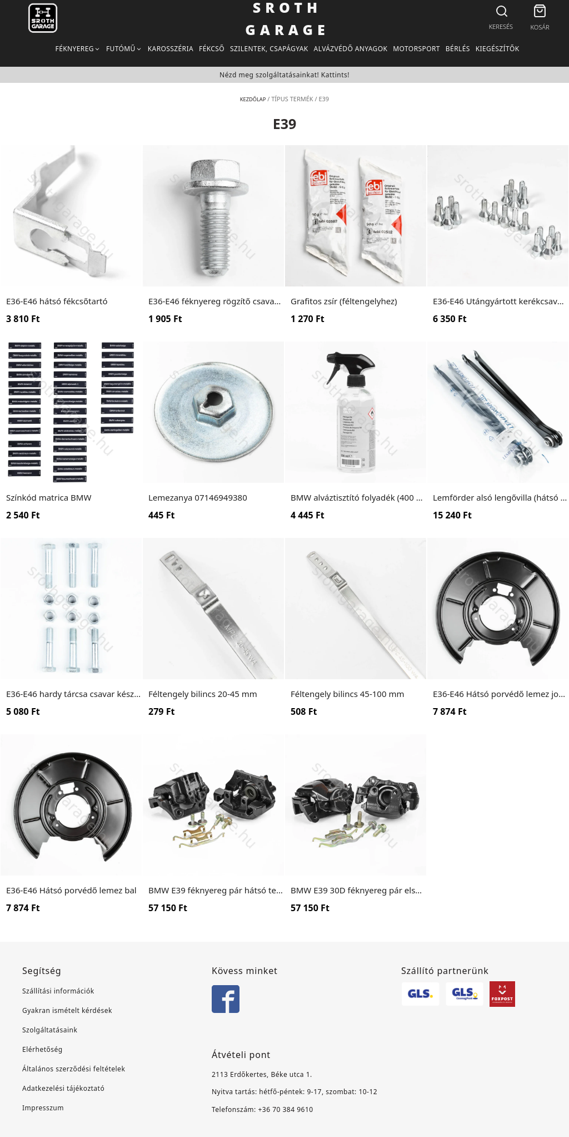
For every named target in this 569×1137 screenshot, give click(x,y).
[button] (540, 12)
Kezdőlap (252, 99)
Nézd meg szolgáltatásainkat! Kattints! (284, 75)
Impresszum (43, 1108)
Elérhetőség (42, 1049)
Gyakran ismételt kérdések (67, 1010)
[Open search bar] (500, 11)
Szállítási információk (58, 991)
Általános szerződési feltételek (73, 1069)
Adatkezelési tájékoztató (63, 1088)
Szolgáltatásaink (49, 1030)
